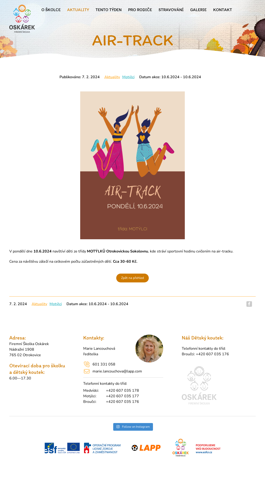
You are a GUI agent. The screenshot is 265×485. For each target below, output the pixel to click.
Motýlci (128, 77)
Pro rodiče (140, 9)
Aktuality (78, 9)
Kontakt (222, 9)
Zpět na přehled (132, 278)
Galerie (198, 9)
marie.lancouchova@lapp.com (117, 371)
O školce (51, 9)
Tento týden (109, 9)
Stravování (171, 9)
